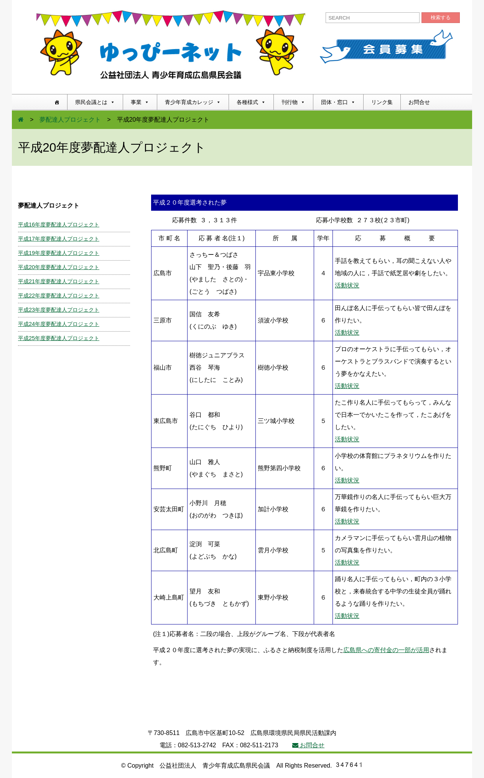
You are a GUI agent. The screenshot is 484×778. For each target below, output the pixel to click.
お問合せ (419, 102)
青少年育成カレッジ (193, 102)
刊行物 (293, 102)
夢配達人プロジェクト (70, 119)
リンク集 (382, 102)
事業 (140, 102)
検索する (441, 17)
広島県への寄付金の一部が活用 (386, 650)
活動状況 (347, 285)
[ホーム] (56, 102)
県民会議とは (95, 102)
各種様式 (251, 102)
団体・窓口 (338, 102)
